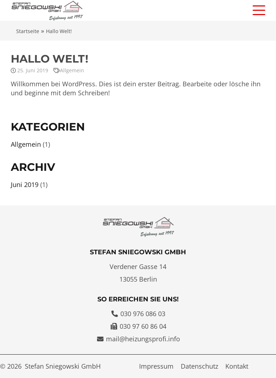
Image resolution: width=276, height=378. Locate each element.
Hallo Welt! (49, 58)
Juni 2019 (24, 184)
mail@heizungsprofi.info (143, 338)
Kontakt (236, 366)
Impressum (156, 366)
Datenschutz (199, 366)
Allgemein (72, 70)
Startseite (27, 31)
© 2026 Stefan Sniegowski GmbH (50, 366)
